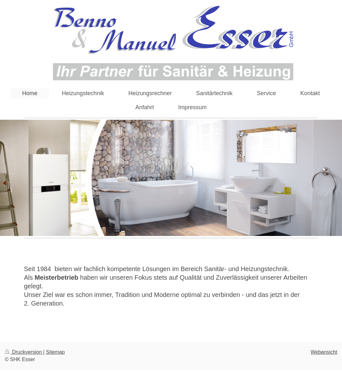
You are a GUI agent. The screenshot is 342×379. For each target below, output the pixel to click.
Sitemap (55, 352)
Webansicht (324, 352)
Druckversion (24, 352)
